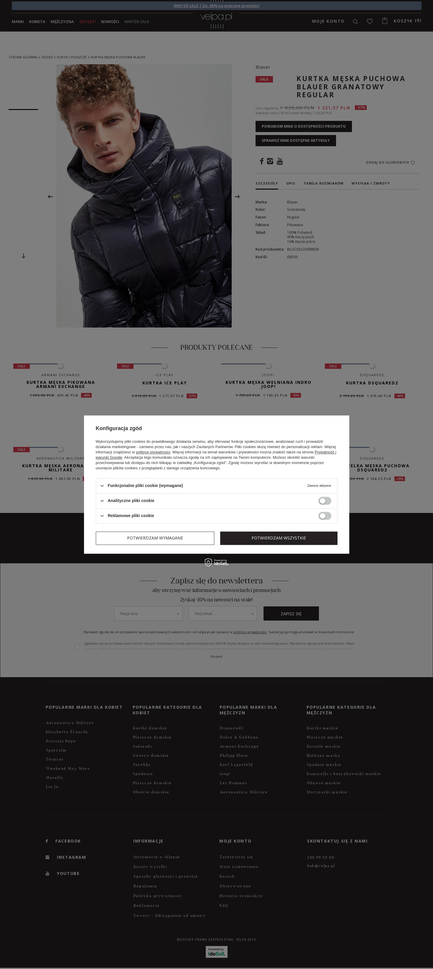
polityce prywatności (153, 452)
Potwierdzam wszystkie (278, 538)
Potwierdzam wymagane (155, 538)
